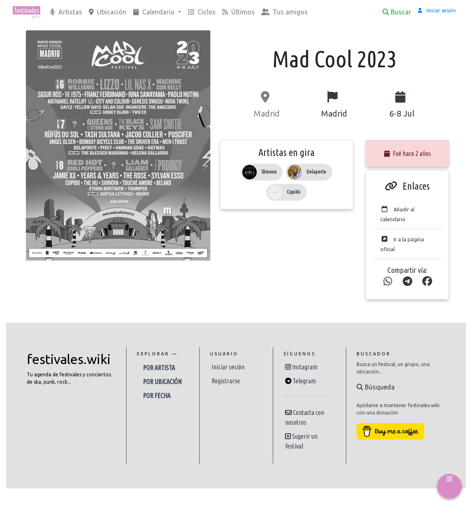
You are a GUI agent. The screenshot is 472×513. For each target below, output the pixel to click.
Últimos (238, 12)
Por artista (159, 367)
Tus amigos (284, 12)
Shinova (268, 171)
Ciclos (202, 12)
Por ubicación (162, 381)
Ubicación (108, 12)
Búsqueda (376, 387)
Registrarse (226, 381)
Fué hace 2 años (407, 153)
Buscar (396, 12)
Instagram (305, 367)
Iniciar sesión (228, 367)
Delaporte (316, 171)
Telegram (304, 381)
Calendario (154, 12)
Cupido (293, 192)
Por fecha (156, 395)
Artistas (66, 12)
